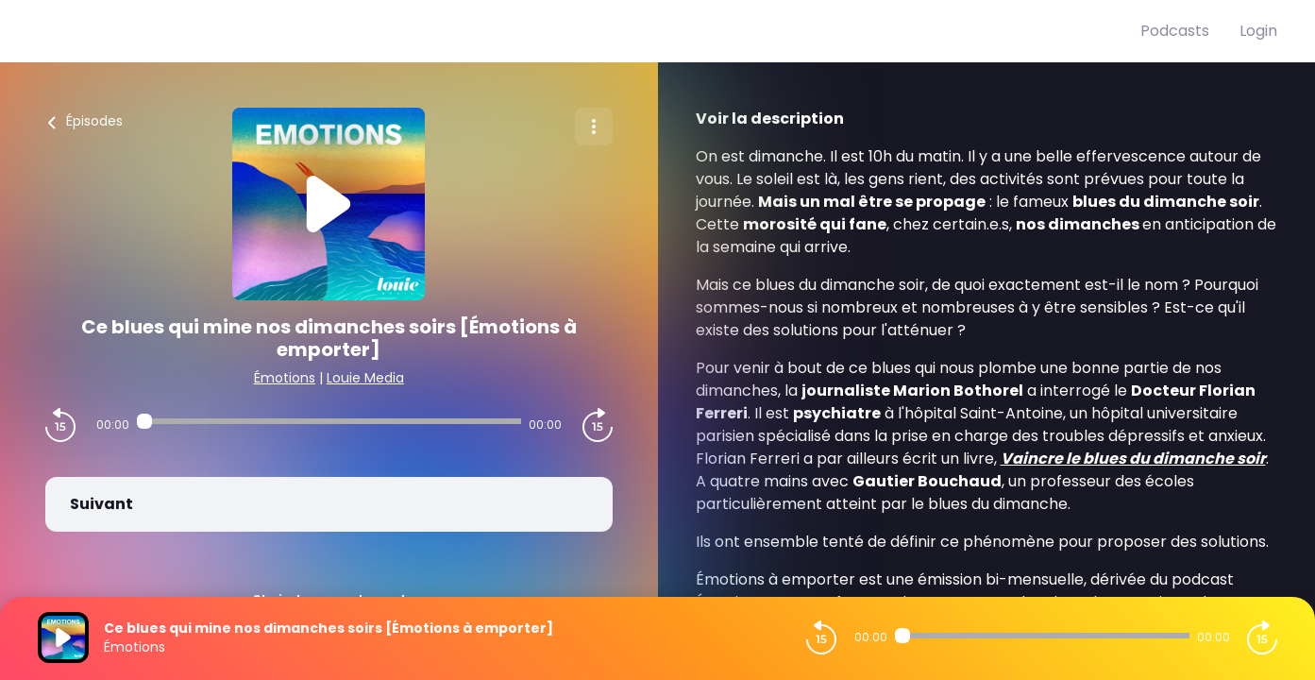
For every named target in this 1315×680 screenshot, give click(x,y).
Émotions (284, 377)
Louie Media (365, 377)
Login (1258, 31)
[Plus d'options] (594, 126)
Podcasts (1174, 31)
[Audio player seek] (329, 421)
